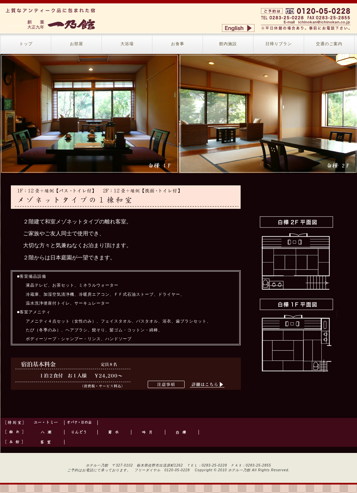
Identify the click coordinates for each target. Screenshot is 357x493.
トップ (26, 43)
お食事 (177, 43)
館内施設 (228, 43)
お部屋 (76, 43)
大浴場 (127, 43)
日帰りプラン (278, 43)
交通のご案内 (329, 43)
